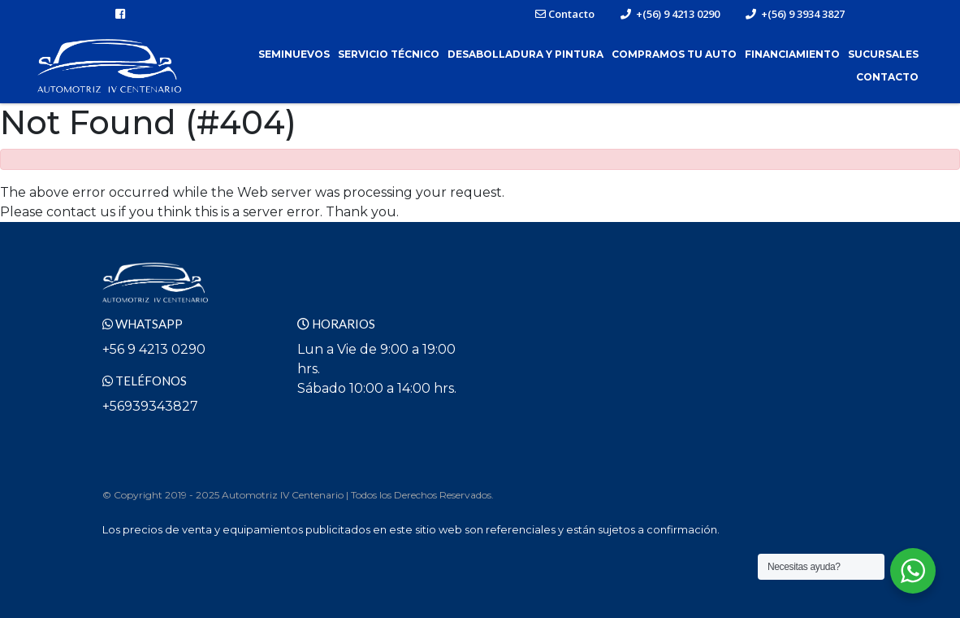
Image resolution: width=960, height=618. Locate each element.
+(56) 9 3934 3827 (795, 14)
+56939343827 (150, 406)
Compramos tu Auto (674, 54)
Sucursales (883, 54)
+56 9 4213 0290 (153, 349)
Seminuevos (294, 54)
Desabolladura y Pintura (525, 54)
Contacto (565, 14)
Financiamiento (792, 54)
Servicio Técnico (388, 54)
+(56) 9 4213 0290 (670, 14)
